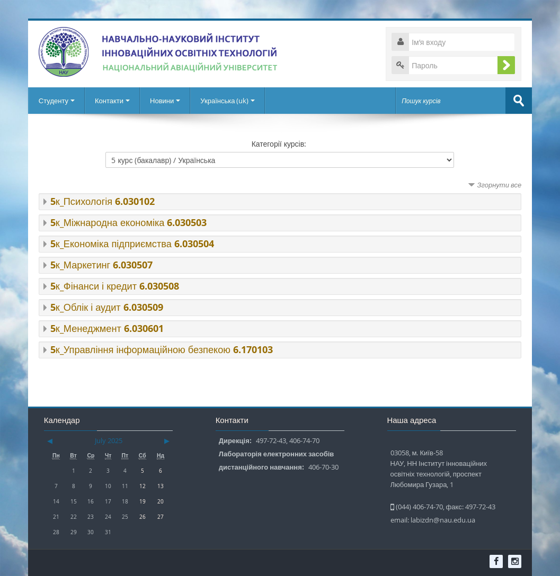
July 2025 (108, 440)
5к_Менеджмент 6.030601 (107, 328)
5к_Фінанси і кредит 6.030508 (114, 286)
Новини (165, 100)
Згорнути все (499, 185)
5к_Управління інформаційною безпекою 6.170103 (161, 349)
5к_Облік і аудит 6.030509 (106, 307)
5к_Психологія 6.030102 (102, 201)
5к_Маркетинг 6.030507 (101, 265)
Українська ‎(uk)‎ (227, 100)
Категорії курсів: (279, 144)
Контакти (112, 100)
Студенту (57, 100)
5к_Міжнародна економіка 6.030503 (128, 222)
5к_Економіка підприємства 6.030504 (132, 243)
